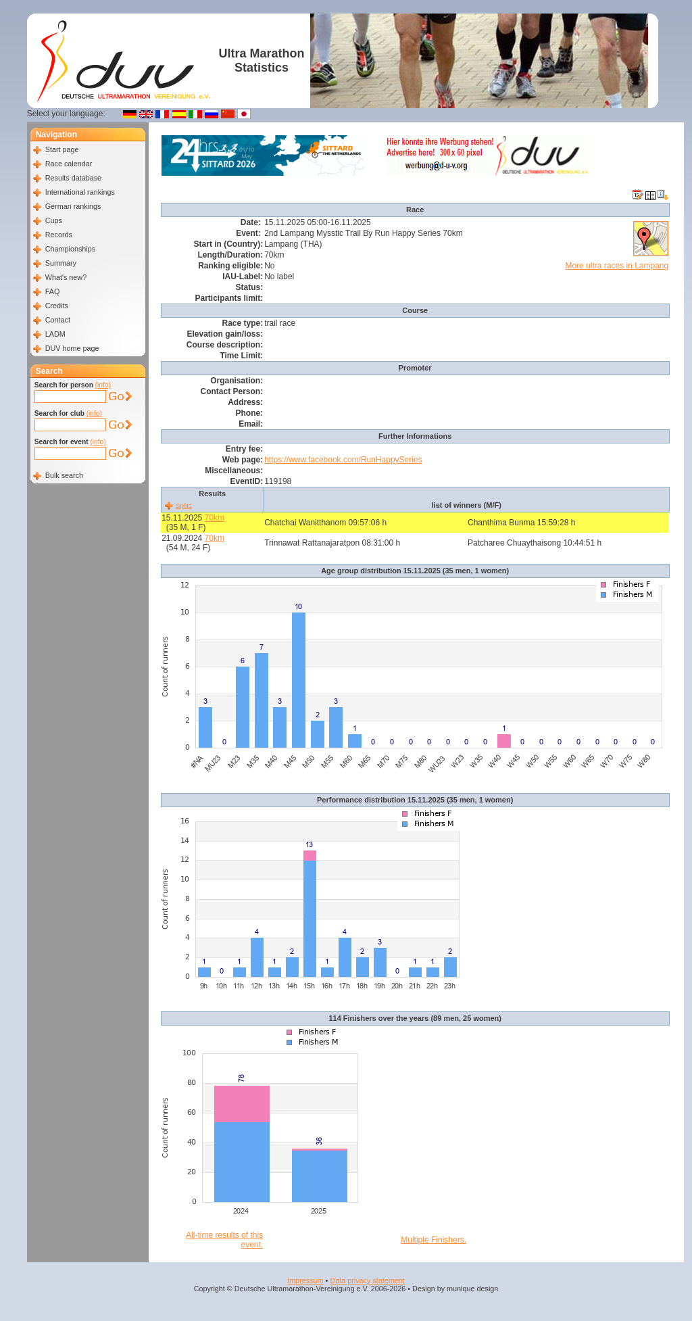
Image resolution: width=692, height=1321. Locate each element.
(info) (103, 385)
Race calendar (69, 164)
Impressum (305, 1280)
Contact (57, 320)
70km (214, 518)
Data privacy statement (367, 1280)
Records (58, 235)
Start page (62, 149)
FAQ (52, 291)
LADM (55, 334)
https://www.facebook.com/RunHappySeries (343, 459)
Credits (56, 306)
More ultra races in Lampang (616, 265)
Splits (184, 505)
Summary (60, 263)
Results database (73, 178)
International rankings (80, 192)
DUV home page (72, 348)
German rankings (73, 206)
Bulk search (64, 475)
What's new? (65, 277)
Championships (70, 249)
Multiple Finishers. (433, 1240)
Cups (53, 220)
